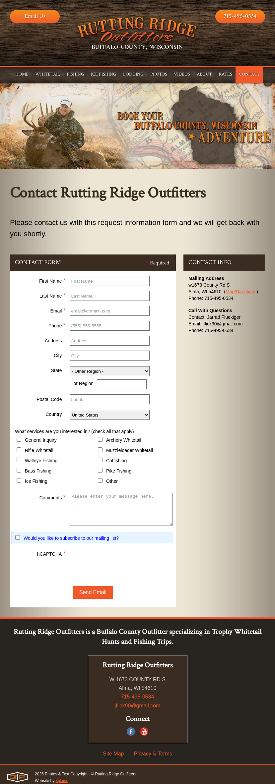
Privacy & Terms (153, 753)
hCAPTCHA (51, 553)
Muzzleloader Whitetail (129, 450)
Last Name (52, 295)
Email (57, 310)
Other (112, 481)
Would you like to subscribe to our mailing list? (71, 538)
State (56, 370)
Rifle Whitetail (39, 450)
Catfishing (116, 460)
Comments (52, 496)
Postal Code (49, 399)
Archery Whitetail (123, 440)
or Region (83, 383)
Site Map (113, 753)
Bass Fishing (38, 471)
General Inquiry (41, 440)
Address (53, 340)
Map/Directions (241, 291)
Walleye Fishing (41, 460)
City (58, 355)
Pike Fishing (118, 471)
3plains (61, 780)
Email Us (35, 16)
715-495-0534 (240, 16)
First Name (52, 280)
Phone (56, 324)
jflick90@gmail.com (137, 705)
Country (53, 414)
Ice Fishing (36, 481)
